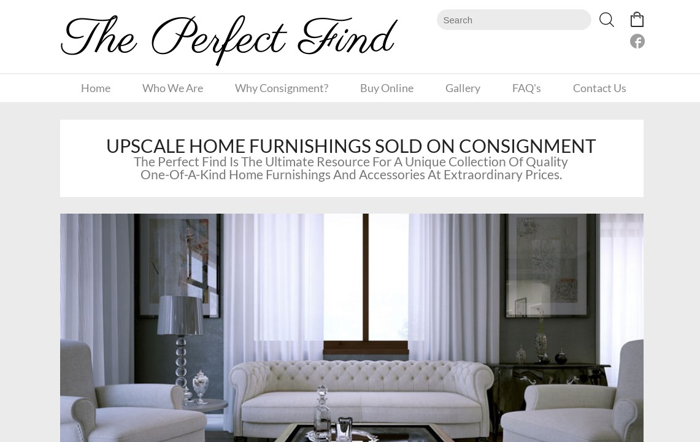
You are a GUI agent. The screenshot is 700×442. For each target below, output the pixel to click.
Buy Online (386, 88)
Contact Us (599, 88)
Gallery (462, 88)
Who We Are (172, 88)
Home (95, 88)
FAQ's (526, 88)
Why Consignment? (281, 88)
